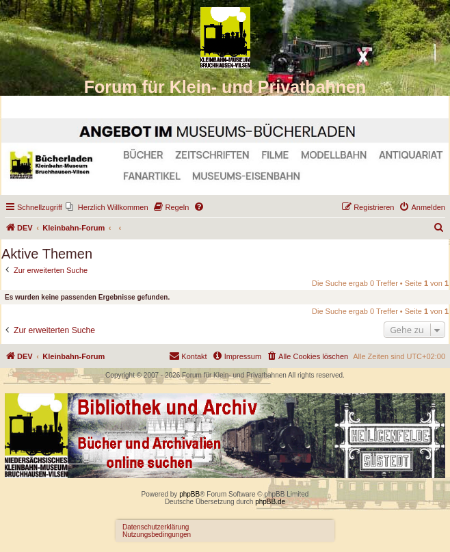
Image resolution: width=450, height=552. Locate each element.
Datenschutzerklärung (155, 527)
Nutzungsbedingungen (156, 534)
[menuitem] (107, 207)
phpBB (189, 494)
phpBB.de (270, 501)
